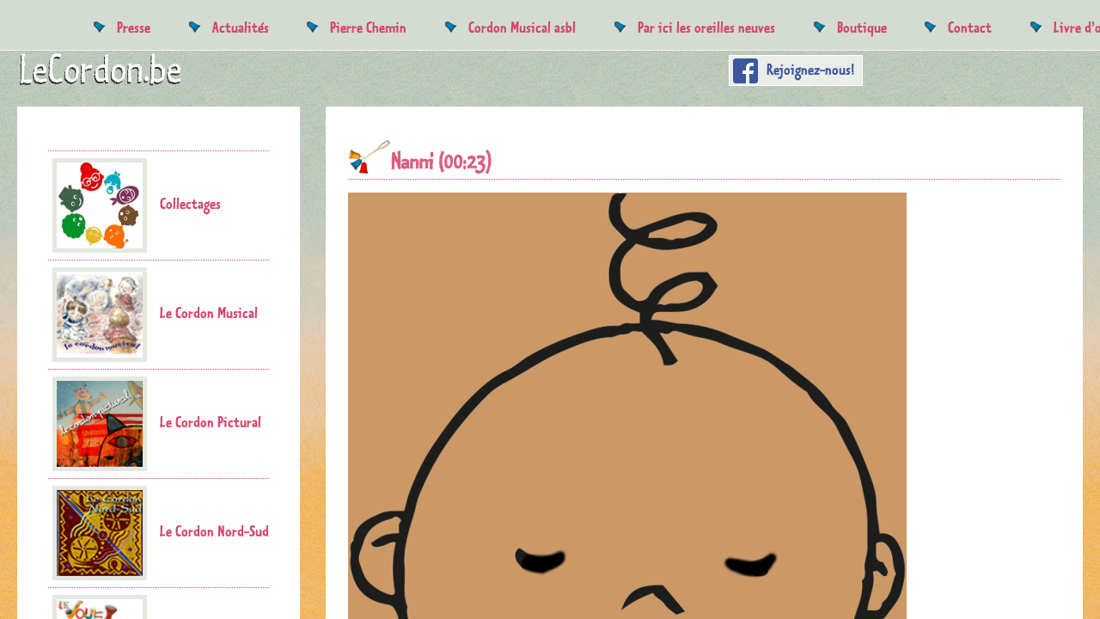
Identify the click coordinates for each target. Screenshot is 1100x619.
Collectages (136, 205)
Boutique (862, 27)
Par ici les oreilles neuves (706, 27)
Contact (970, 27)
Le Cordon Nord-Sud (160, 533)
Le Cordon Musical (155, 314)
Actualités (240, 27)
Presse (133, 27)
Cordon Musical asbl (522, 27)
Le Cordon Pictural (156, 424)
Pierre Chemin (368, 27)
